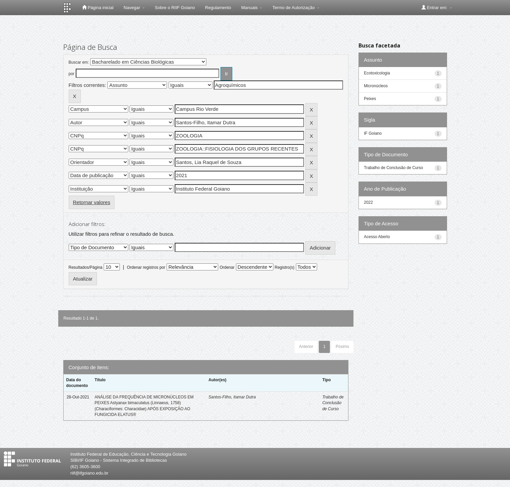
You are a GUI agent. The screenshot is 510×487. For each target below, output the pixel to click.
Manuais (251, 7)
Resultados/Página (86, 267)
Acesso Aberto (377, 236)
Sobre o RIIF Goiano (175, 7)
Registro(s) (285, 267)
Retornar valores (91, 202)
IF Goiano (373, 133)
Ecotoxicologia (377, 73)
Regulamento (218, 7)
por (71, 73)
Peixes (370, 98)
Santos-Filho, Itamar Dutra (232, 397)
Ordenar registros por (146, 267)
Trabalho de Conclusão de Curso (332, 403)
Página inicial (97, 7)
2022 (368, 202)
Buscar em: (79, 62)
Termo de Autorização (295, 7)
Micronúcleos (376, 86)
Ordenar (226, 267)
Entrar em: (436, 7)
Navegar (134, 7)
